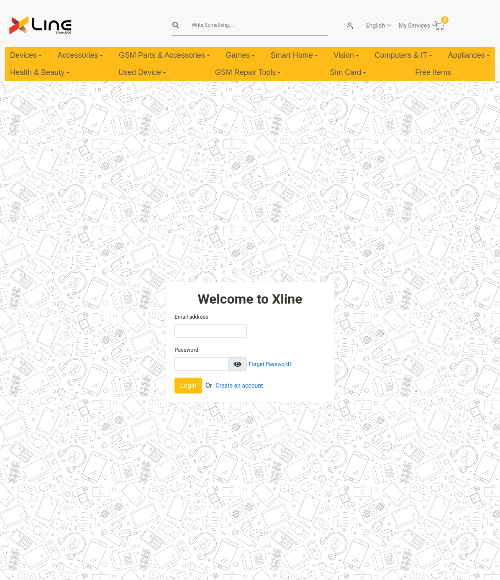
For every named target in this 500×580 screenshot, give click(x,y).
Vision (346, 55)
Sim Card (348, 72)
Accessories (80, 55)
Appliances (469, 55)
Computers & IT (403, 55)
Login (188, 385)
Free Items (433, 72)
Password (186, 350)
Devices (26, 55)
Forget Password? (270, 364)
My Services (414, 25)
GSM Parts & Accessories (164, 55)
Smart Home (294, 55)
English (375, 25)
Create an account (239, 385)
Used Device (142, 72)
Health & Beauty (39, 72)
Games (240, 55)
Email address (191, 317)
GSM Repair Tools (248, 72)
